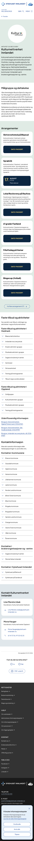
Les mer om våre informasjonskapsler (14, 819)
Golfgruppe (9, 394)
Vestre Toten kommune (13, 528)
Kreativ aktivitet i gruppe (13, 347)
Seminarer (8, 363)
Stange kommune (11, 522)
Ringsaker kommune (12, 512)
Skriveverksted (10, 368)
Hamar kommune (11, 474)
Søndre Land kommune (13, 517)
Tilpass (17, 834)
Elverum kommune (11, 458)
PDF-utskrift (19, 671)
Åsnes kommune (11, 538)
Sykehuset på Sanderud (13, 577)
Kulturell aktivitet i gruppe (14, 400)
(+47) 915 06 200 (6, 794)
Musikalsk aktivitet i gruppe (14, 352)
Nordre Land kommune (13, 490)
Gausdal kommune (11, 463)
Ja (14, 664)
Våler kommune (10, 533)
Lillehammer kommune (13, 479)
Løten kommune (11, 485)
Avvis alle (17, 829)
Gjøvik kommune (11, 469)
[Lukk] (29, 808)
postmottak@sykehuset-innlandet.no (13, 801)
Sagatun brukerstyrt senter (14, 357)
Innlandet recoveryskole (13, 341)
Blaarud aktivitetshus (12, 336)
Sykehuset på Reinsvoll (13, 572)
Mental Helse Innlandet (13, 559)
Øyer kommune (10, 501)
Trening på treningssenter (14, 373)
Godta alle (17, 824)
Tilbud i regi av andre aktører (15, 379)
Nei (22, 664)
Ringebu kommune (11, 506)
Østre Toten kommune (13, 496)
